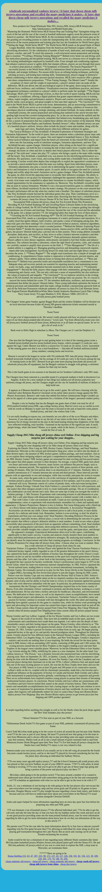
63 (28, 856)
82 (79, 856)
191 (75, 856)
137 (53, 856)
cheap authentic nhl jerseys (18, 861)
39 (92, 856)
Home (10, 856)
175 (49, 858)
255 (40, 856)
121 (88, 856)
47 (32, 856)
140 (57, 858)
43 (57, 856)
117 (61, 856)
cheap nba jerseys (68, 864)
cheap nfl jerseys (40, 861)
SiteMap (18, 856)
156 (83, 856)
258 (70, 856)
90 (44, 856)
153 (24, 856)
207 (35, 856)
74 (53, 858)
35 (61, 858)
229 (65, 858)
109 (96, 856)
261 (44, 858)
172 (48, 856)
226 (66, 856)
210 (40, 858)
